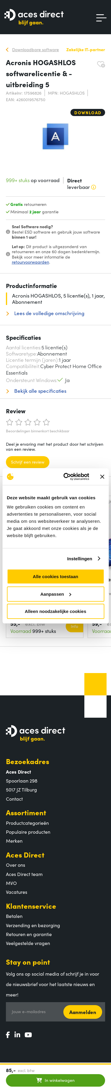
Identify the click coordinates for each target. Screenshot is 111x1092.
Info (74, 626)
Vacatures (16, 891)
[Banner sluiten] (102, 477)
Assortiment (26, 812)
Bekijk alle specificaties (39, 391)
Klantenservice (31, 905)
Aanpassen (55, 594)
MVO (11, 883)
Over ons (15, 864)
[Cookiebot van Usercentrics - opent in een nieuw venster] (66, 477)
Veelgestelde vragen (28, 943)
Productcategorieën (27, 822)
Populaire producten (28, 831)
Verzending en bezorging (33, 925)
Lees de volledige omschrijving (48, 313)
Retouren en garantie (29, 934)
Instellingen (79, 558)
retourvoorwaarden (30, 262)
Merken (14, 840)
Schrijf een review (27, 462)
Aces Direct (25, 854)
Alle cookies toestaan (55, 576)
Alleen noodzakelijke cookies (55, 611)
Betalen (14, 916)
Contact (14, 798)
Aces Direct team (24, 874)
